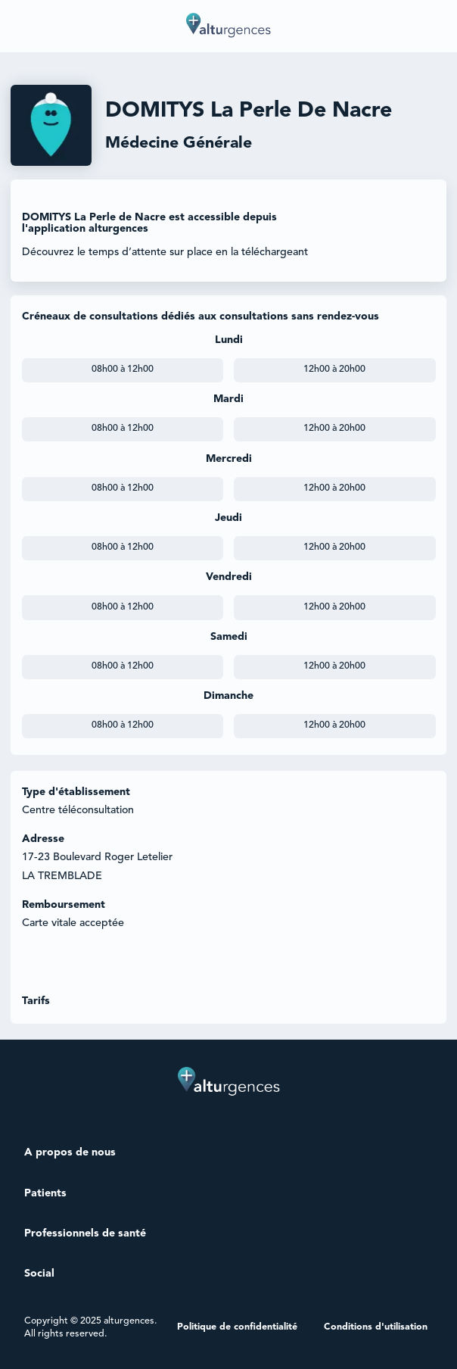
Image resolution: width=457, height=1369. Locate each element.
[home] (228, 26)
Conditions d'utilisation (375, 1327)
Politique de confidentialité (237, 1327)
